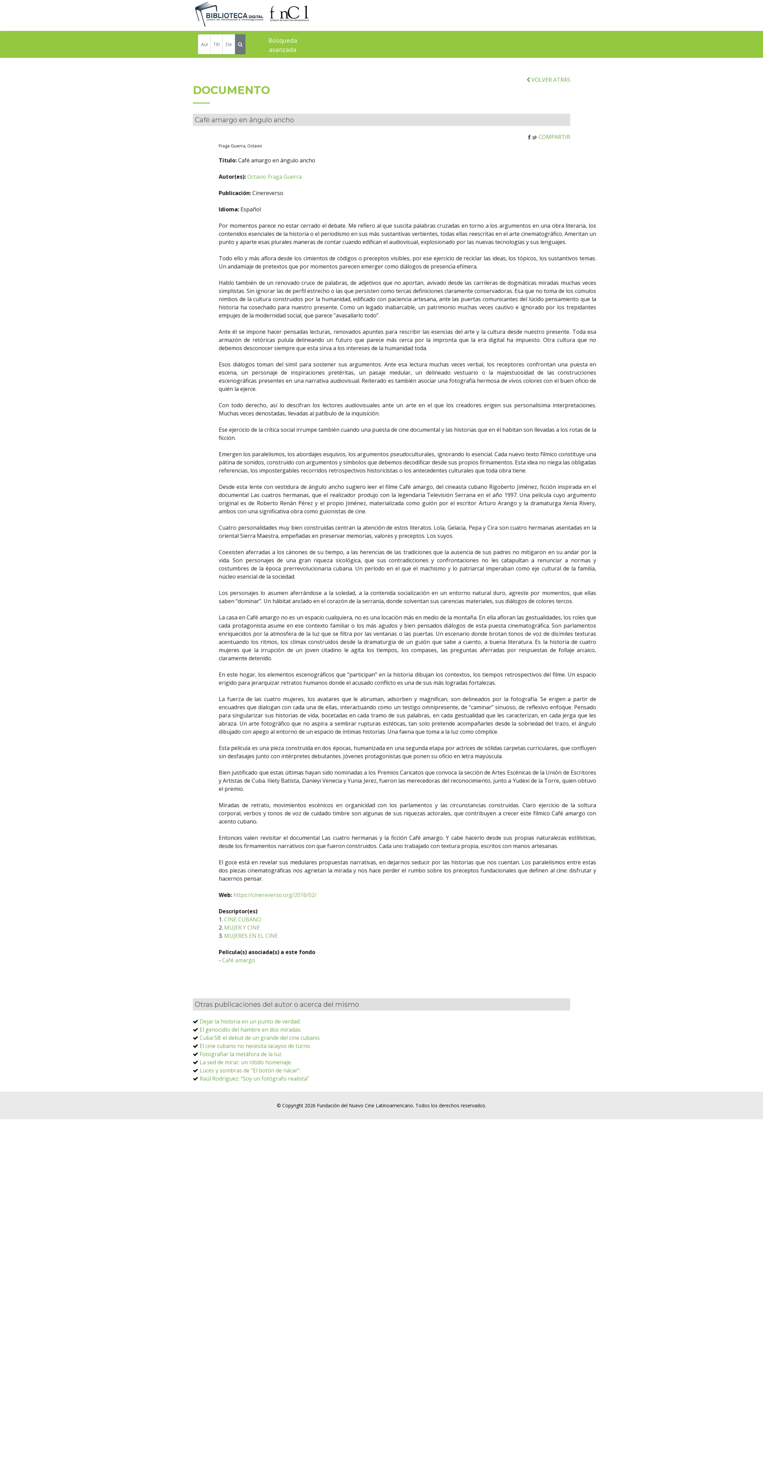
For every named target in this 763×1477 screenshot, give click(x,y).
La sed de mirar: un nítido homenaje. (246, 1107)
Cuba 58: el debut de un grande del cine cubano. (260, 1083)
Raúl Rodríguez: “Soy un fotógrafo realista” (254, 1123)
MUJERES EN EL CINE (295, 981)
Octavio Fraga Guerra (319, 221)
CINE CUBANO (287, 964)
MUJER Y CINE (286, 972)
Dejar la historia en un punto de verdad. (250, 1066)
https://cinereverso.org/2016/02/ (319, 940)
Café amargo (283, 1005)
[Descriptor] (228, 45)
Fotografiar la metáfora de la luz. (241, 1099)
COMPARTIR (549, 182)
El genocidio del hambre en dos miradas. (251, 1074)
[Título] (216, 45)
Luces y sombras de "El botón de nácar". (250, 1115)
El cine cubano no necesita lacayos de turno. (255, 1091)
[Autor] (204, 45)
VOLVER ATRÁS (548, 125)
